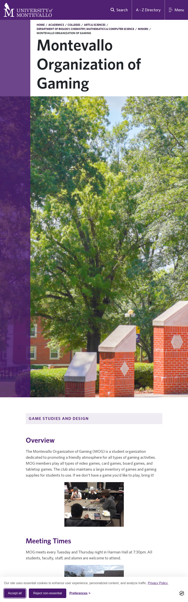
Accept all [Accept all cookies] (15, 593)
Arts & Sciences (94, 24)
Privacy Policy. (158, 583)
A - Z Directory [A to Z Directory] (148, 10)
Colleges (74, 24)
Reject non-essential (47, 593)
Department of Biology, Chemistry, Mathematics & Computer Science (85, 29)
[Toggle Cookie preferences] (79, 593)
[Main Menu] (176, 10)
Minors (143, 29)
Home (41, 24)
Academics (56, 24)
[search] (118, 10)
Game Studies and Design (59, 418)
